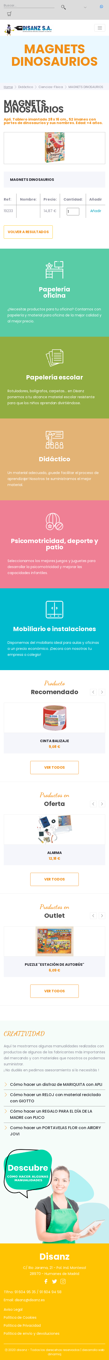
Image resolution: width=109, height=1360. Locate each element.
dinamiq (54, 1354)
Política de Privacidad (22, 1325)
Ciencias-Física (50, 87)
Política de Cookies (20, 1317)
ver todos (54, 767)
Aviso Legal (13, 1309)
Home (8, 87)
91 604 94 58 (51, 1291)
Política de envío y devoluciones (32, 1333)
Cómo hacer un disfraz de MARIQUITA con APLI (56, 1084)
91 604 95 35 (25, 1291)
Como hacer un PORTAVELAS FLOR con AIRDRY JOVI (55, 1131)
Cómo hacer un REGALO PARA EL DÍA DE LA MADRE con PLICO (51, 1114)
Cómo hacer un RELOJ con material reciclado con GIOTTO (55, 1098)
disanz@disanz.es (30, 1299)
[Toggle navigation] (99, 28)
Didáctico (25, 87)
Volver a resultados (28, 231)
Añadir (95, 210)
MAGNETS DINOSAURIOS (85, 87)
